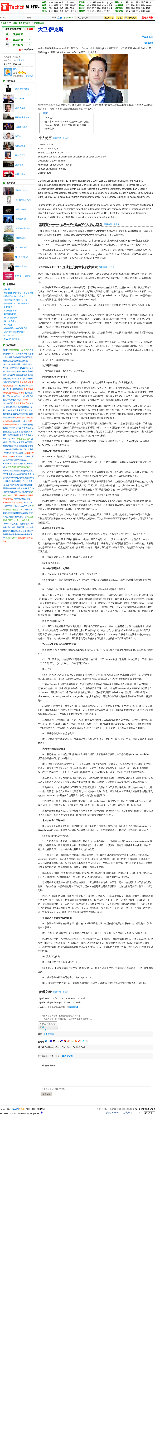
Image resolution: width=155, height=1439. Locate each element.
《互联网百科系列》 (24, 200)
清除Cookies (112, 1112)
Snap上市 (8, 325)
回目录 (65, 138)
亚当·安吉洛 (20, 155)
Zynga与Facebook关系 (17, 375)
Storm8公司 (8, 403)
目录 (45, 112)
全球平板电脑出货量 (22, 499)
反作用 (7, 289)
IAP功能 (16, 488)
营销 (94, 2)
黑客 (138, 2)
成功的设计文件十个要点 (22, 481)
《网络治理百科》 (23, 228)
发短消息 (29, 76)
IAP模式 (27, 488)
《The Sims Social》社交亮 (17, 396)
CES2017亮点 (10, 335)
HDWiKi (15, 1109)
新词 (104, 8)
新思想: (82, 8)
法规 (143, 11)
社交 (89, 5)
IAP (22, 488)
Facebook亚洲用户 (11, 524)
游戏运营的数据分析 (24, 407)
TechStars (7, 364)
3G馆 (72, 8)
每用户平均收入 (26, 435)
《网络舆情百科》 (23, 219)
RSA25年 (8, 307)
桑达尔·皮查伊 (21, 266)
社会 (128, 2)
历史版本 (20, 60)
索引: (44, 11)
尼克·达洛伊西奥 (22, 89)
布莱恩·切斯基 (21, 127)
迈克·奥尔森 (20, 108)
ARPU (13, 439)
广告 (89, 2)
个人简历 (49, 118)
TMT (72, 2)
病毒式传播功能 (10, 471)
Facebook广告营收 (23, 506)
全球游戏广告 (21, 517)
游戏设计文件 (9, 485)
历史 (51, 8)
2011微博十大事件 (19, 354)
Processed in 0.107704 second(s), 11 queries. (21, 1113)
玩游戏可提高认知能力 (19, 513)
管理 (99, 11)
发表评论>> (68, 1056)
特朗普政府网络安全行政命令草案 (18, 293)
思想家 (109, 8)
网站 (89, 8)
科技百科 (5, 23)
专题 (61, 11)
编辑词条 (148, 43)
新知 (99, 8)
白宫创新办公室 (11, 310)
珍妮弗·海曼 (20, 146)
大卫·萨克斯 (49, 1034)
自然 (51, 5)
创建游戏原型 (17, 389)
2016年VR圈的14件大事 (14, 332)
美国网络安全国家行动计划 (15, 300)
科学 (56, 5)
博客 (94, 5)
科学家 (73, 5)
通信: (44, 8)
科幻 (61, 5)
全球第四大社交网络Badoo (17, 460)
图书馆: (82, 11)
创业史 (149, 5)
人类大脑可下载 (18, 527)
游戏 (104, 2)
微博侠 (6, 350)
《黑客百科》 (21, 209)
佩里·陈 (18, 136)
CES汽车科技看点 (12, 339)
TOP (137, 1112)
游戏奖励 (15, 382)
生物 (143, 8)
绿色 (133, 8)
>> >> (26, 23)
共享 (133, 11)
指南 (138, 5)
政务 (99, 2)
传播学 (109, 5)
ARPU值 (6, 439)
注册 (59, 17)
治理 (143, 2)
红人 (133, 2)
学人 (138, 11)
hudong (41, 1109)
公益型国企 (14, 368)
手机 (61, 8)
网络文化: (119, 2)
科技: (44, 2)
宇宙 (67, 5)
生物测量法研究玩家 (18, 449)
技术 (61, 2)
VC (127, 5)
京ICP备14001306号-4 (143, 1109)
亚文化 (149, 2)
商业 (94, 11)
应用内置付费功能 (23, 485)
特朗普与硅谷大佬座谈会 (14, 296)
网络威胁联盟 (10, 314)
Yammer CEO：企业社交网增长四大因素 (65, 125)
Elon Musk (19, 98)
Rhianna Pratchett (17, 371)
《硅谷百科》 (21, 238)
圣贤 (15, 73)
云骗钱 (24, 421)
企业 (56, 2)
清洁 (128, 8)
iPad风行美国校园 (19, 414)
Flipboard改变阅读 (19, 474)
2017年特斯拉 (21, 247)
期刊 (109, 11)
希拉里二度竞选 (22, 190)
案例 (143, 5)
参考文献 (49, 128)
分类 (51, 11)
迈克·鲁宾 (19, 165)
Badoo (6, 463)
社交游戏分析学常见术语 (13, 410)
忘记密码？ (68, 17)
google (109, 2)
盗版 (128, 11)
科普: (44, 5)
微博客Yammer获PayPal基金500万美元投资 (67, 121)
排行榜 (73, 11)
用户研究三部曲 (16, 453)
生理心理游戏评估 (23, 492)
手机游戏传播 (13, 435)
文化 (89, 11)
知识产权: (119, 11)
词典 (67, 8)
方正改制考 (26, 428)
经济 (104, 11)
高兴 (15, 69)
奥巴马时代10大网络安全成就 (16, 303)
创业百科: (119, 5)
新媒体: (82, 5)
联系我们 (127, 1112)
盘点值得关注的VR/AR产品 (16, 328)
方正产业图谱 (15, 428)
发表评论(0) (147, 37)
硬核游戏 (23, 446)
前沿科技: (119, 8)
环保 (148, 8)
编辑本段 (57, 138)
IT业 (66, 2)
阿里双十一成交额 (23, 276)
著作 (148, 11)
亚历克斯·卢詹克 (22, 117)
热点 (67, 11)
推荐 (56, 11)
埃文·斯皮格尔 (10, 321)
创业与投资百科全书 (22, 23)
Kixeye (18, 400)
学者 (99, 5)
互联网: (82, 2)
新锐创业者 (39, 23)
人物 (51, 2)
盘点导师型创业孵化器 (19, 361)
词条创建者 (18, 76)
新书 (94, 8)
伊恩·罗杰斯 (20, 174)
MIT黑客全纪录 (21, 257)
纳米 (138, 8)
